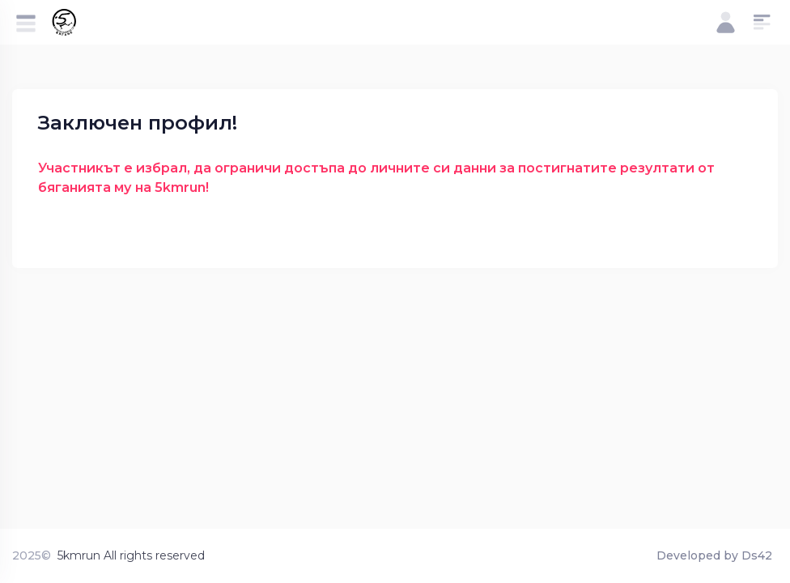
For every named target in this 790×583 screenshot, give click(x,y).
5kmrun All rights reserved (131, 555)
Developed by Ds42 (714, 555)
